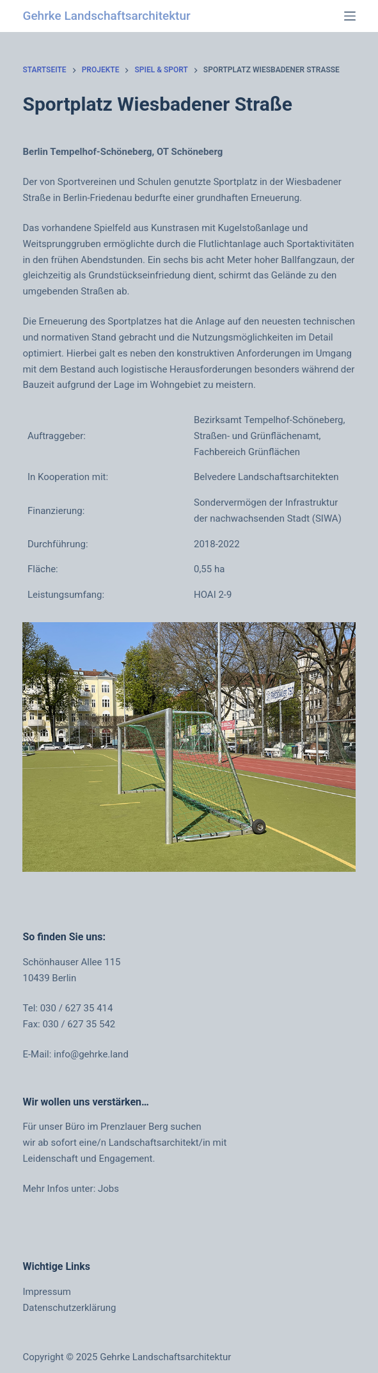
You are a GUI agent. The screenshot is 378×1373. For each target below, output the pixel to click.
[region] (188, 747)
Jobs (108, 1188)
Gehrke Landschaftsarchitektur (106, 15)
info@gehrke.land (91, 1054)
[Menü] (350, 16)
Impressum (46, 1291)
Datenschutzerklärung (69, 1307)
